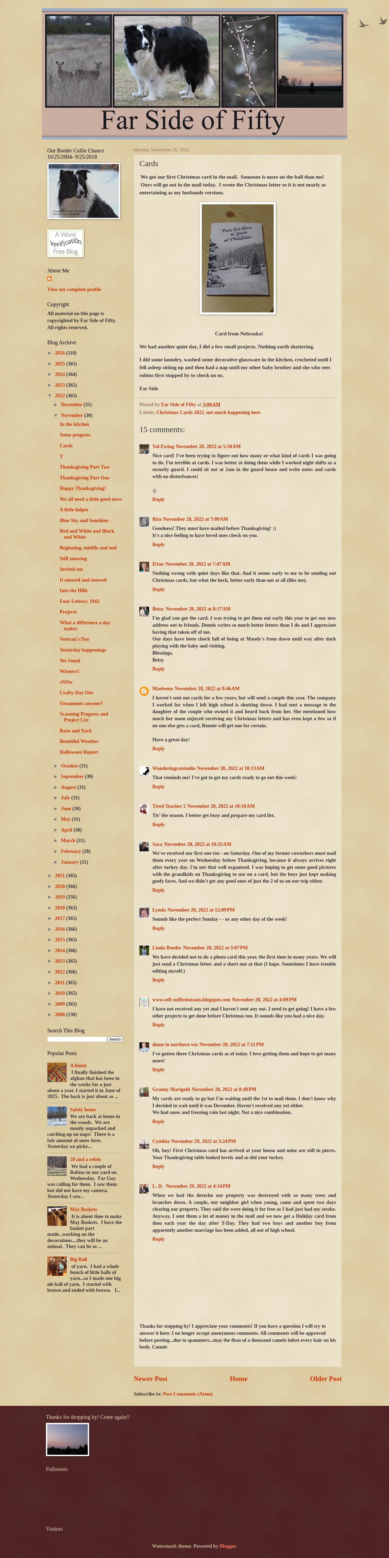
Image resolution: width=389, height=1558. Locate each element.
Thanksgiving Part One (84, 478)
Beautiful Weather (79, 741)
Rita (157, 519)
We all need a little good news (91, 499)
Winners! (69, 671)
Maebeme (162, 688)
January (70, 862)
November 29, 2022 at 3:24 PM (203, 1141)
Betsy (158, 609)
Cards (66, 445)
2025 (60, 363)
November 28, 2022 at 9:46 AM (207, 688)
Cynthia (160, 1141)
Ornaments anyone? (81, 703)
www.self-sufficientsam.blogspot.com (191, 999)
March (68, 840)
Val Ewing (163, 446)
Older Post (326, 1379)
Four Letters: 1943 (79, 601)
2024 (60, 374)
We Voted (70, 660)
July (66, 797)
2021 (60, 875)
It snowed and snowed (83, 580)
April (67, 830)
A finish (78, 1065)
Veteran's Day (74, 639)
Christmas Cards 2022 (180, 412)
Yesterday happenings (83, 650)
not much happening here (233, 412)
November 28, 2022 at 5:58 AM (208, 446)
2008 (60, 1014)
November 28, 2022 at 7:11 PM (231, 1044)
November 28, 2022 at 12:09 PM (201, 910)
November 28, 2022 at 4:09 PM (264, 999)
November (72, 415)
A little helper (74, 509)
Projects (68, 612)
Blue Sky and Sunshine (84, 520)
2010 (60, 993)
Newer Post (150, 1379)
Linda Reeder (167, 947)
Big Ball (78, 1259)
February (71, 851)
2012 (60, 972)
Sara (157, 844)
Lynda (159, 910)
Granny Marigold (171, 1089)
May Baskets (83, 1209)
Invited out (71, 569)
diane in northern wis (175, 1044)
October (70, 766)
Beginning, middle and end (88, 548)
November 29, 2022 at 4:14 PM (198, 1186)
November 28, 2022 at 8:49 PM (224, 1089)
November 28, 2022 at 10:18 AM (221, 806)
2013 (60, 961)
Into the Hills (74, 590)
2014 (60, 950)
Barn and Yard (75, 730)
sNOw (66, 682)
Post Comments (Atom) (188, 1394)
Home (239, 1379)
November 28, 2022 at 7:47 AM (197, 564)
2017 (60, 918)
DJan (158, 564)
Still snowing (73, 558)
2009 (60, 1004)
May (66, 819)
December (72, 404)
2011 (60, 982)
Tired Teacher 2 (169, 806)
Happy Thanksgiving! (83, 488)
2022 (60, 395)
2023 (60, 385)
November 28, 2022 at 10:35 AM (198, 844)
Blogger (228, 1546)
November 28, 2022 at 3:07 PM (215, 947)
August (69, 787)
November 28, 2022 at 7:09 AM (195, 519)
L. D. (158, 1186)
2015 (60, 939)
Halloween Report (79, 752)
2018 (60, 907)
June (66, 808)
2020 (60, 886)
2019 (60, 897)
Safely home (83, 1109)
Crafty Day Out (76, 692)
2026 (60, 353)
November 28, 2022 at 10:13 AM (230, 768)
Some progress (75, 435)
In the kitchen (74, 424)
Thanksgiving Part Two (84, 467)
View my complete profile (74, 289)
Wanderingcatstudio (173, 768)
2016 (60, 929)
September (73, 776)
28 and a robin (85, 1159)
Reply (158, 499)
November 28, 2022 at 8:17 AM (198, 609)
